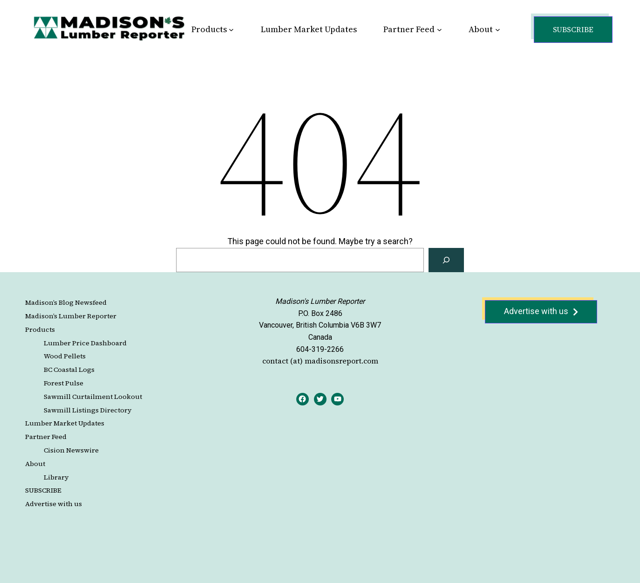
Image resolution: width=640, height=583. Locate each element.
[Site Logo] (109, 28)
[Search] (446, 260)
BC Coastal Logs (69, 369)
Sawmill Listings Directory (87, 410)
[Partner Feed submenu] (439, 29)
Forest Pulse (63, 383)
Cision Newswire (71, 450)
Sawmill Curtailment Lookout (93, 396)
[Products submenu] (231, 29)
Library (56, 477)
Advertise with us (53, 503)
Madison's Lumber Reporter (320, 301)
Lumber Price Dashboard (85, 343)
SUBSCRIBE (43, 490)
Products (40, 329)
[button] (573, 29)
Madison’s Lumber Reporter (70, 316)
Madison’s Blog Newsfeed (66, 302)
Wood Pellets (65, 356)
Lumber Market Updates (64, 423)
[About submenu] (497, 29)
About (35, 463)
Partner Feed (46, 436)
